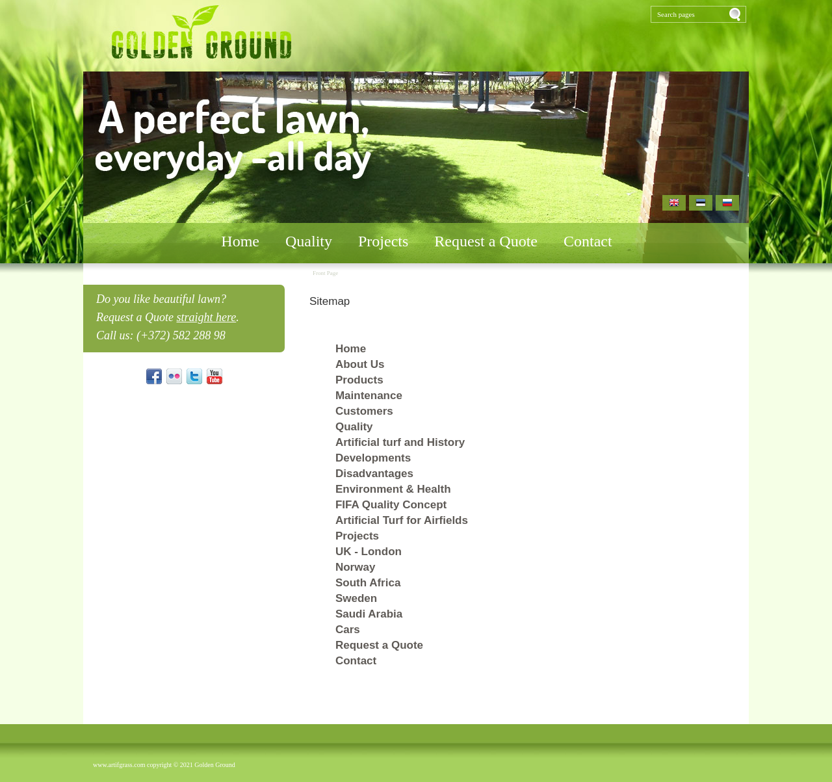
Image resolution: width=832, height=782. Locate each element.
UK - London (368, 551)
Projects (383, 241)
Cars (347, 629)
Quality (308, 241)
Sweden (356, 598)
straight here (206, 317)
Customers (364, 411)
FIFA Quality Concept (391, 505)
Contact (588, 241)
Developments (373, 458)
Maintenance (368, 395)
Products (359, 380)
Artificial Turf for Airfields (401, 520)
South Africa (367, 583)
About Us (360, 364)
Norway (355, 567)
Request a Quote (486, 241)
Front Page (325, 273)
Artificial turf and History (400, 442)
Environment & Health (393, 489)
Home (240, 241)
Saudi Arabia (368, 614)
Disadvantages (374, 473)
